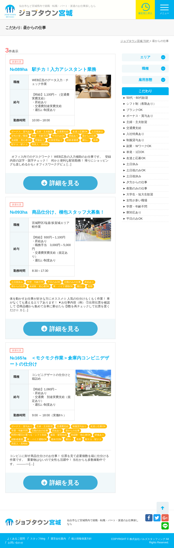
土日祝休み (133, 176)
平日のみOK (134, 218)
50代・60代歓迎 (137, 97)
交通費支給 (133, 128)
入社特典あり (135, 134)
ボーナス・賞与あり (139, 115)
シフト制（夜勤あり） (141, 103)
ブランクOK (134, 110)
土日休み (132, 164)
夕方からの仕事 (136, 182)
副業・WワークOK (138, 146)
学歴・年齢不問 (136, 206)
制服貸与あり (135, 140)
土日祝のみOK (135, 170)
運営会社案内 (58, 538)
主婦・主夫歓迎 (136, 122)
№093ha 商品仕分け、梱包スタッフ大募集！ (57, 212)
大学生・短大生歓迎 (139, 194)
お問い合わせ (15, 542)
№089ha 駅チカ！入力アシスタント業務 (53, 69)
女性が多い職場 (136, 200)
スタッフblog (37, 538)
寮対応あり (133, 212)
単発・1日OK (135, 152)
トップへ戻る (163, 508)
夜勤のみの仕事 (136, 188)
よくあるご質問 (16, 538)
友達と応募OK (135, 158)
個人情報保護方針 (81, 538)
